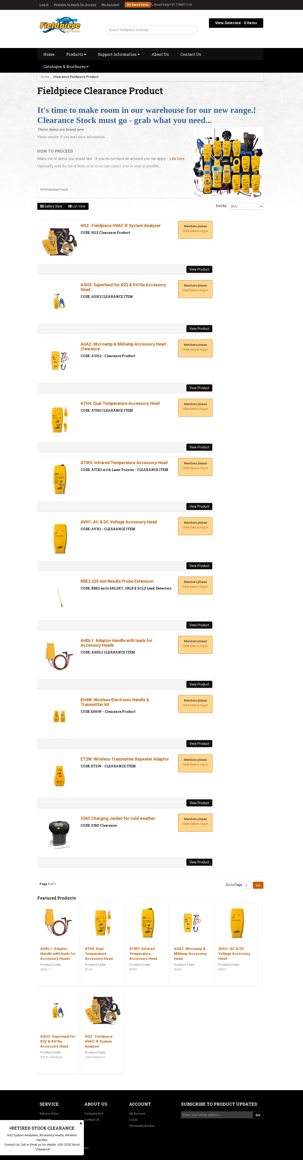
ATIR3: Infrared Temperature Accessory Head (124, 462)
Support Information (119, 54)
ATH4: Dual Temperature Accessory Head (120, 403)
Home (48, 54)
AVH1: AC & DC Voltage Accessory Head (119, 522)
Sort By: (221, 206)
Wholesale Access (142, 1126)
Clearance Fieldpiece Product (75, 77)
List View (77, 206)
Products (76, 54)
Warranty (46, 1119)
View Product (199, 269)
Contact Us (190, 54)
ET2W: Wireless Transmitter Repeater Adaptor (125, 759)
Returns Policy (49, 1113)
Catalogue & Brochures (66, 66)
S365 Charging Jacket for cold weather (118, 818)
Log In (44, 4)
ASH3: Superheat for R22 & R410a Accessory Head (57, 1041)
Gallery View (51, 206)
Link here (176, 158)
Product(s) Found (54, 189)
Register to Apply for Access (75, 4)
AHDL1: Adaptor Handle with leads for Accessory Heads (58, 954)
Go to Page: (234, 885)
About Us (160, 54)
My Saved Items (138, 4)
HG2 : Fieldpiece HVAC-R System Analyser (121, 225)
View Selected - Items (236, 23)
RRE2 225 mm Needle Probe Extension (117, 581)
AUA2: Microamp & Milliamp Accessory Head (190, 954)
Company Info (93, 1113)
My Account (110, 4)
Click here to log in (195, 231)
